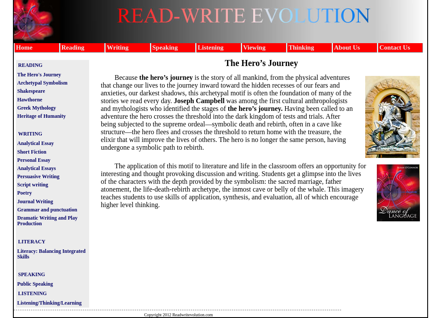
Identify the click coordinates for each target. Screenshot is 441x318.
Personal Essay (33, 160)
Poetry (24, 193)
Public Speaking (35, 284)
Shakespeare (31, 91)
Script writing (32, 185)
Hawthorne (29, 100)
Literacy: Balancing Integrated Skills (51, 254)
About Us (347, 47)
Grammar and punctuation (47, 210)
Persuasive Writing (38, 176)
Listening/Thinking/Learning (49, 303)
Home (24, 47)
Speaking (165, 47)
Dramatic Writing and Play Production (47, 221)
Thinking (301, 47)
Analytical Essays (36, 168)
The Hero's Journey (39, 75)
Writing (118, 47)
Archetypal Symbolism (42, 83)
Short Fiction (32, 152)
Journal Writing (35, 201)
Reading (73, 47)
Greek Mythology (36, 108)
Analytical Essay (35, 143)
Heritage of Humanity (41, 116)
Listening (211, 47)
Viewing (254, 47)
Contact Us (394, 47)
